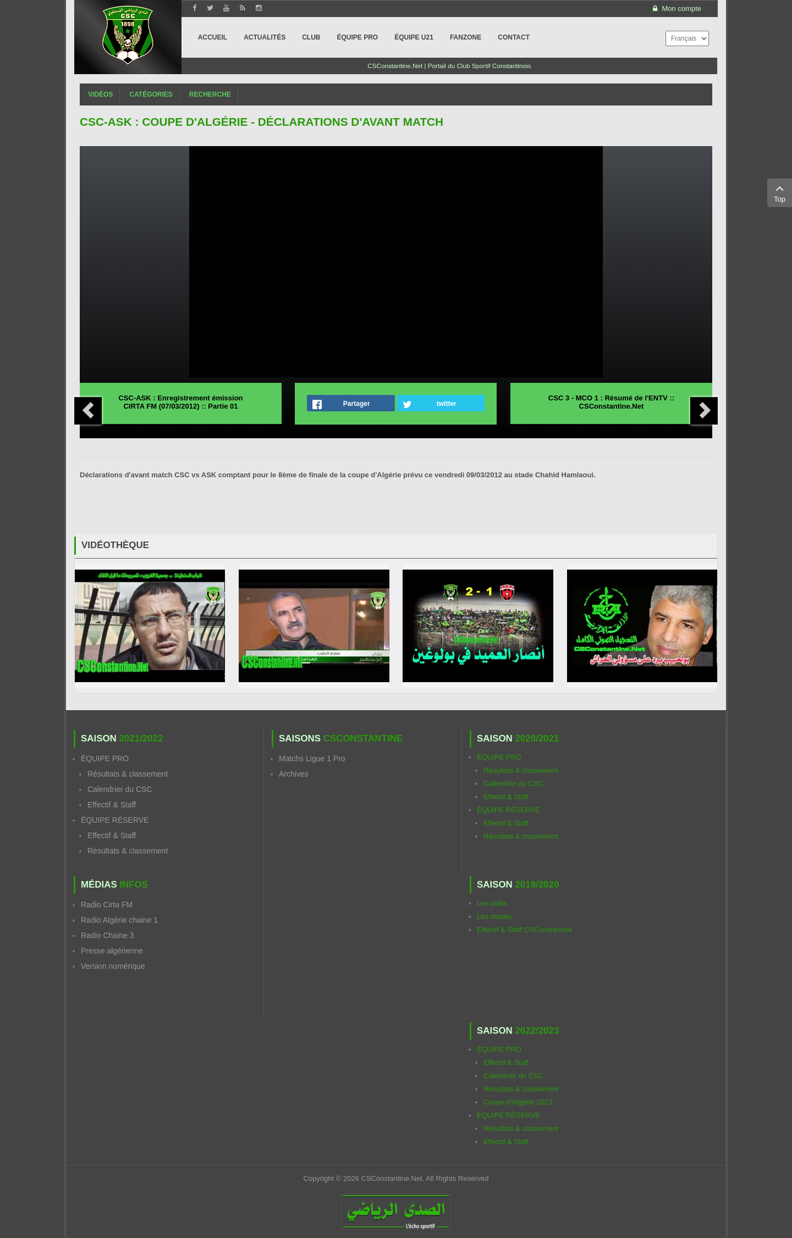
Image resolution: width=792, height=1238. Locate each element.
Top (779, 192)
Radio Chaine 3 (107, 935)
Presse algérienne (112, 950)
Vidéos (100, 94)
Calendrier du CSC (119, 789)
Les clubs (492, 903)
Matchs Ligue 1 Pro (312, 758)
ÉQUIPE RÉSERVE (114, 820)
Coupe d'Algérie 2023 (517, 1102)
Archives (294, 773)
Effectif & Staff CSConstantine (524, 929)
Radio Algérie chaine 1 (119, 920)
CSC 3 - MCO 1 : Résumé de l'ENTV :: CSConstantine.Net (611, 402)
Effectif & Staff (111, 804)
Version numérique (113, 966)
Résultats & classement (127, 773)
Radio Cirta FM (107, 904)
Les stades (494, 916)
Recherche (210, 94)
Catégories (150, 94)
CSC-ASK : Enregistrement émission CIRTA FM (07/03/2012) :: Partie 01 (180, 402)
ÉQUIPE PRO (105, 758)
